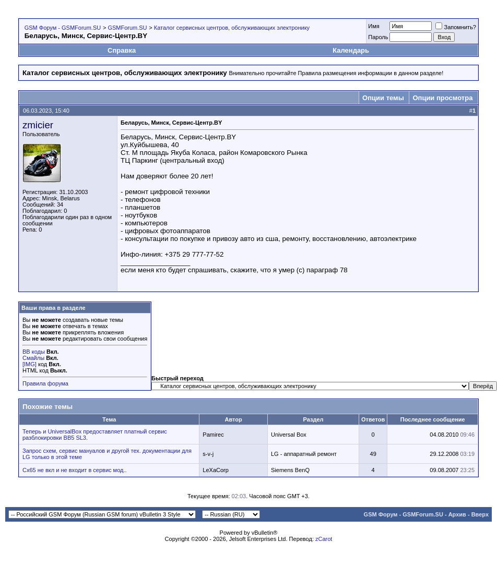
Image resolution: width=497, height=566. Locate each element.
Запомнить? (455, 27)
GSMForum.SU (127, 28)
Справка (122, 50)
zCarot (323, 539)
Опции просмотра (442, 98)
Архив (457, 514)
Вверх (480, 514)
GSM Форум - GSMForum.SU (63, 28)
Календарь (351, 50)
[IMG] (29, 364)
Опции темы (383, 98)
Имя (373, 26)
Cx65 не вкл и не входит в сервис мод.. (74, 470)
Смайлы (33, 358)
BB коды (33, 351)
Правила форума (45, 383)
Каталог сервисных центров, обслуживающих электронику (232, 28)
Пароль (378, 37)
